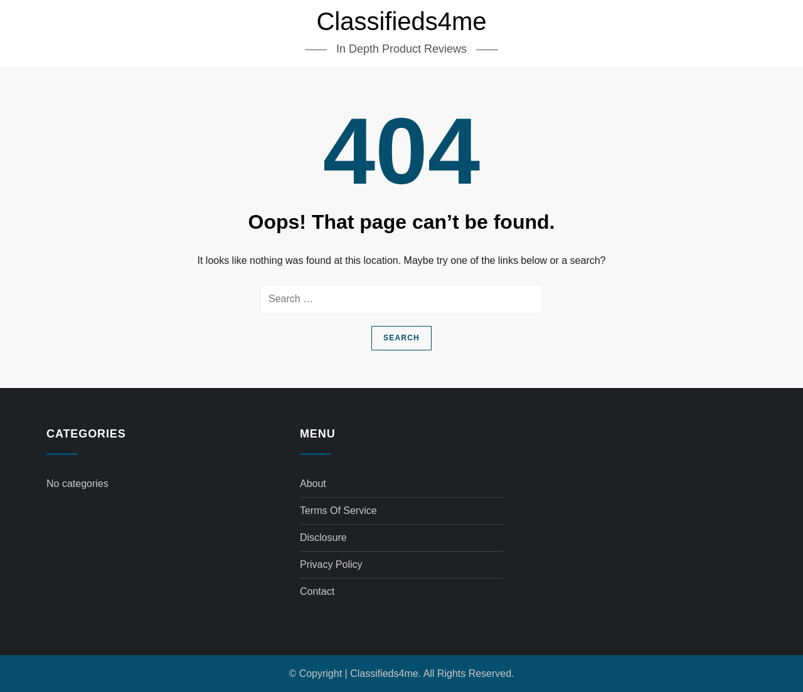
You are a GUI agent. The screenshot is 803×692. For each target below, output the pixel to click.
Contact (317, 591)
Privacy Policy (331, 564)
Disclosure (323, 537)
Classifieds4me (401, 21)
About (313, 483)
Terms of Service (338, 510)
